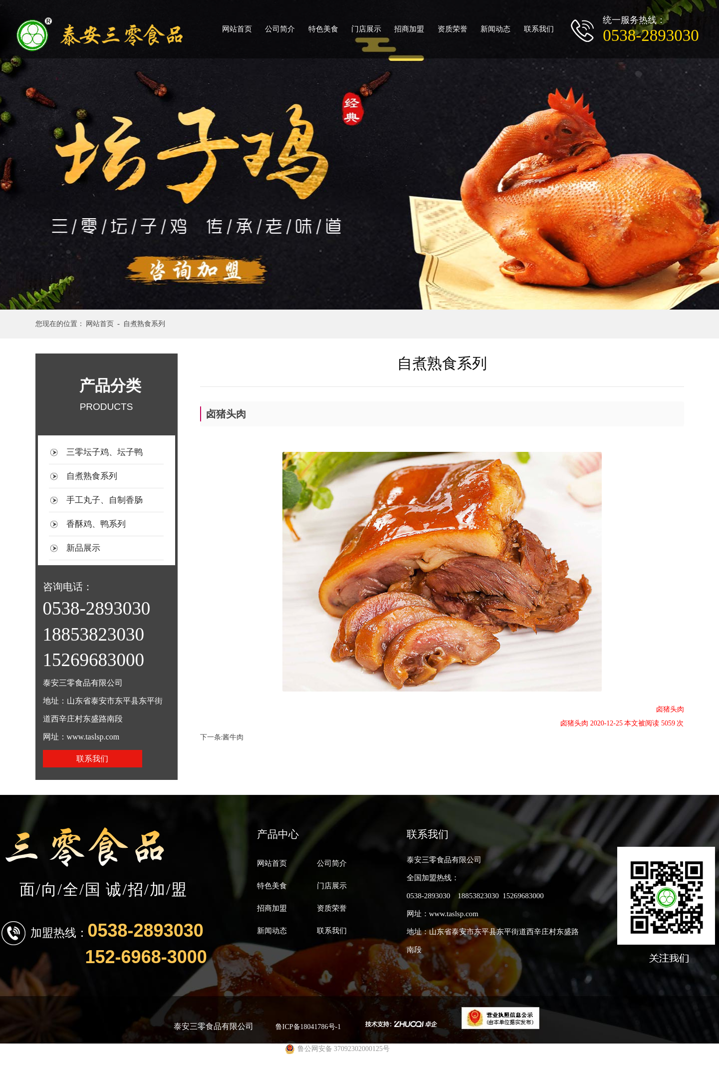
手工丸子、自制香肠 (104, 500)
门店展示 (366, 29)
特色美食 (323, 29)
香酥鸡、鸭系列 (96, 524)
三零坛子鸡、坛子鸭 (104, 452)
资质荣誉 (453, 29)
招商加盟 (409, 29)
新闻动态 (495, 29)
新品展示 (83, 548)
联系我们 (539, 29)
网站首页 (237, 29)
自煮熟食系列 (91, 476)
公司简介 (280, 29)
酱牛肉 (233, 737)
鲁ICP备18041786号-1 (308, 1027)
